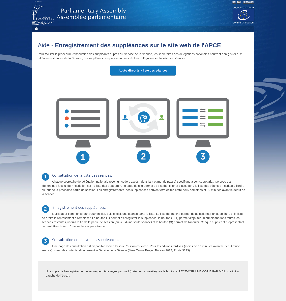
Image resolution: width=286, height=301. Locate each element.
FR (239, 2)
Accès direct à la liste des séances (143, 70)
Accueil (36, 28)
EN (234, 2)
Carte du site (37, 2)
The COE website (244, 15)
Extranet (248, 2)
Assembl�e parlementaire (80, 14)
